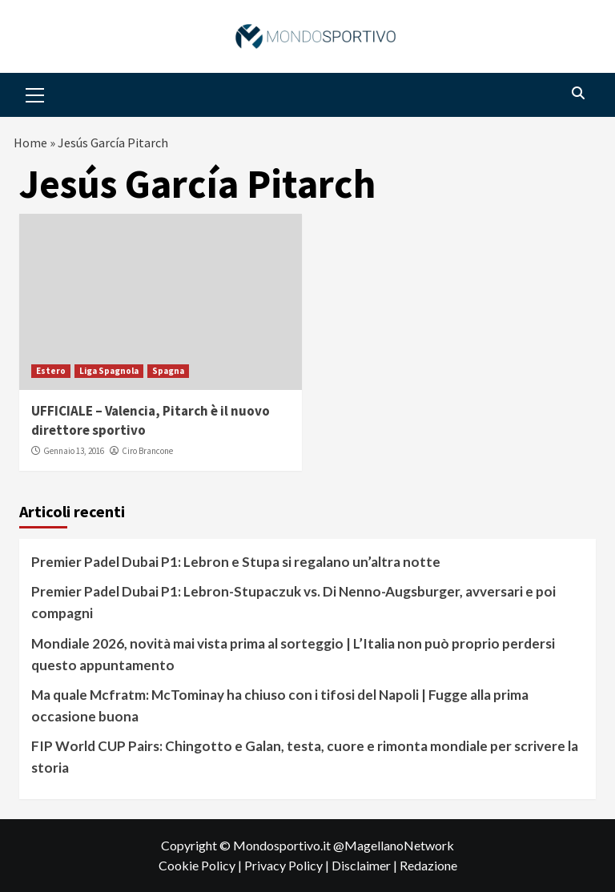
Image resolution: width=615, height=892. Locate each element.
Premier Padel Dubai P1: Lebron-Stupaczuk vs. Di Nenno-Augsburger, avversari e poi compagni (293, 602)
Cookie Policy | (201, 865)
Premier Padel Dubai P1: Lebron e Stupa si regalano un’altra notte (235, 561)
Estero (51, 370)
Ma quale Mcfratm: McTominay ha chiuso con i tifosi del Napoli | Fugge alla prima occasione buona (280, 705)
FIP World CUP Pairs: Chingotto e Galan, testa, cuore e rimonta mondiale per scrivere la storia (304, 756)
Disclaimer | (366, 865)
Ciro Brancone (147, 450)
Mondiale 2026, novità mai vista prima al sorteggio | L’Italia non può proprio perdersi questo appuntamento (293, 654)
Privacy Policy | (288, 865)
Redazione (428, 865)
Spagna (168, 370)
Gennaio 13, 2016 (73, 450)
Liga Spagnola (109, 370)
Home (30, 143)
